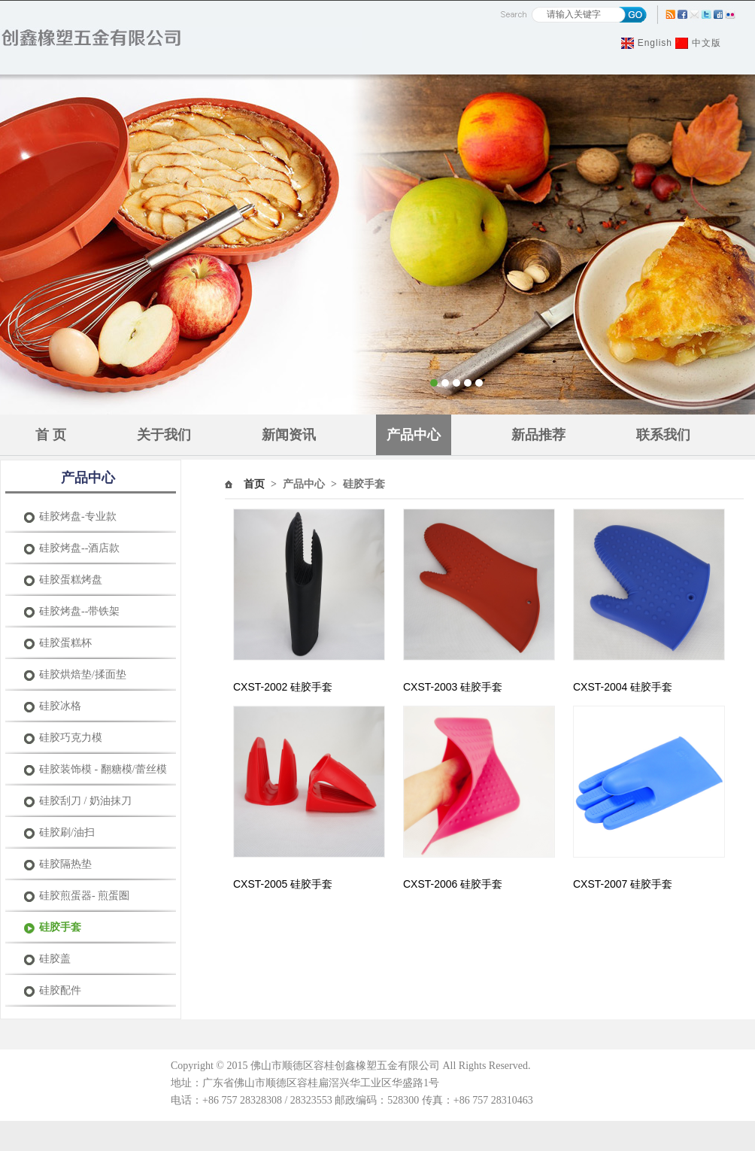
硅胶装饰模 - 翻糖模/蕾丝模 (103, 769)
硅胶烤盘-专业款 (78, 516)
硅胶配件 (60, 990)
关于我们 (164, 434)
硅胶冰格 (60, 706)
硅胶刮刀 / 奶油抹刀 (85, 800)
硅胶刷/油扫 (67, 832)
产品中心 (414, 434)
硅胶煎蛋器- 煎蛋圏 (84, 895)
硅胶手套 (60, 927)
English (655, 43)
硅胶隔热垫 (65, 864)
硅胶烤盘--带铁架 (79, 611)
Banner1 (377, 244)
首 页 (50, 434)
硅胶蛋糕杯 (65, 642)
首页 (254, 484)
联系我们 (663, 434)
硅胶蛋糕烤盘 (70, 579)
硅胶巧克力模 (70, 737)
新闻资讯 (289, 434)
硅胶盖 (55, 958)
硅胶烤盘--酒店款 (79, 548)
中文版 (706, 43)
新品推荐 (538, 434)
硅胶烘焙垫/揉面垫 (82, 674)
